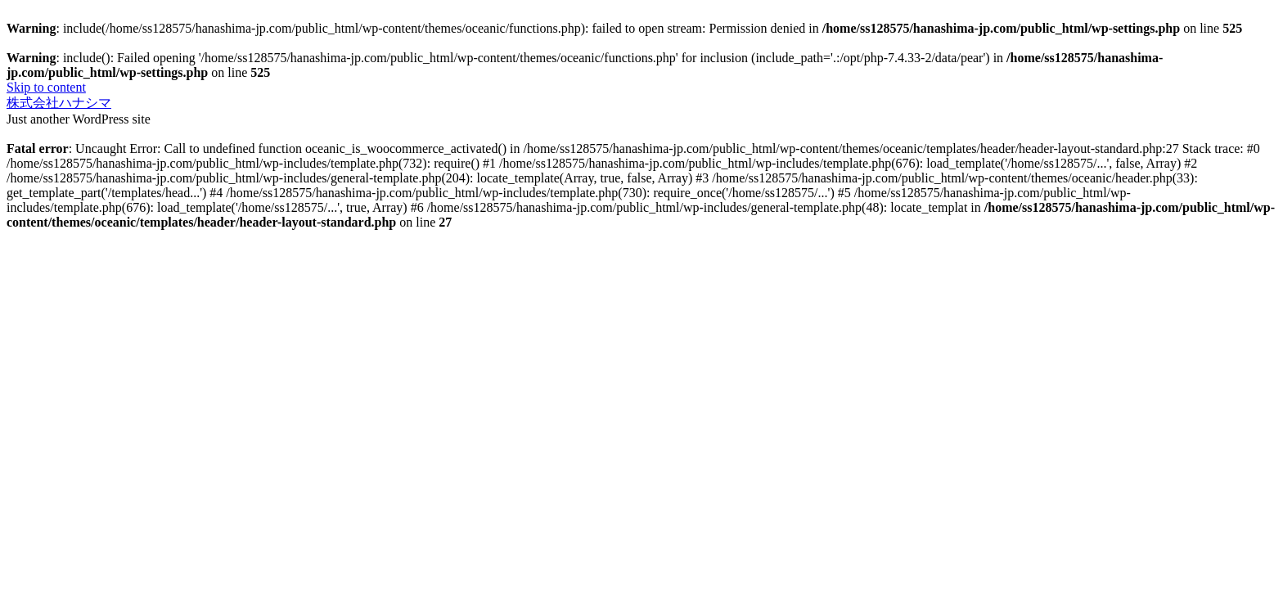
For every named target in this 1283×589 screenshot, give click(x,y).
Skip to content (46, 87)
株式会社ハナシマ (59, 103)
